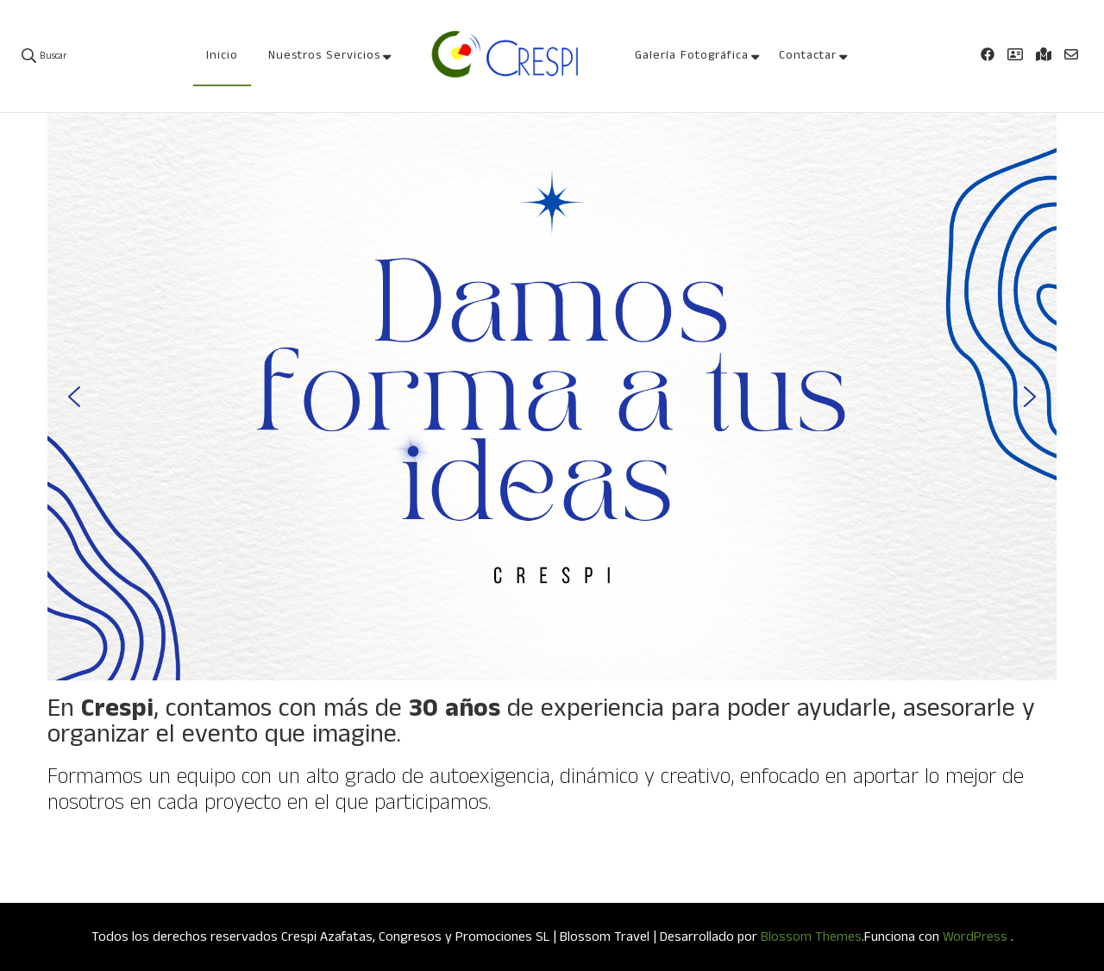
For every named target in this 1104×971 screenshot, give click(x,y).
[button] (74, 396)
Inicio (222, 55)
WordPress (975, 937)
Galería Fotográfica (692, 55)
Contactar (808, 55)
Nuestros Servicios (324, 55)
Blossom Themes (811, 937)
